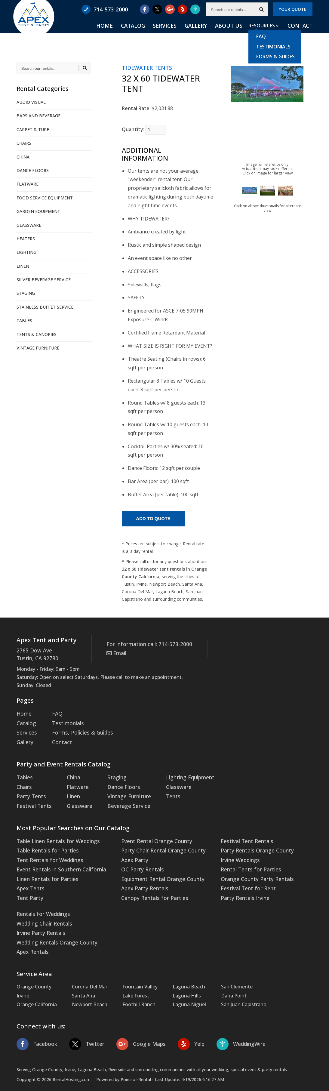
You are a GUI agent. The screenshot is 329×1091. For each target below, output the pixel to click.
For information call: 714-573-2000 (145, 644)
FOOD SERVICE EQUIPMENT (45, 198)
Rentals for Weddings (41, 902)
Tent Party (29, 887)
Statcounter (13, 1086)
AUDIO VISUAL (31, 102)
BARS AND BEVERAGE (38, 116)
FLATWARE (27, 184)
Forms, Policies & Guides (78, 730)
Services (179, 33)
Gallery (205, 33)
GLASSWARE (29, 225)
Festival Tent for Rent (232, 878)
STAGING (26, 293)
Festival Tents (33, 800)
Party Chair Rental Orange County (153, 843)
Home (127, 33)
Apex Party (126, 852)
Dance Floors (117, 782)
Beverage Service (121, 800)
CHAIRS (24, 143)
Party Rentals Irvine (229, 887)
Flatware (74, 782)
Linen (70, 791)
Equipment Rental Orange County (153, 869)
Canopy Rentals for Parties (144, 887)
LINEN (23, 266)
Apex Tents (29, 878)
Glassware (75, 800)
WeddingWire (233, 1029)
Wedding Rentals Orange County (54, 929)
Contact (300, 33)
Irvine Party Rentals (39, 920)
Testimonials (65, 721)
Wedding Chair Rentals (43, 911)
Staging (111, 773)
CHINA (23, 157)
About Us (234, 33)
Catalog (151, 33)
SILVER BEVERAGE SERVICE (44, 279)
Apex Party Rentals (135, 878)
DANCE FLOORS (33, 170)
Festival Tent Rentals (231, 834)
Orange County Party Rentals (240, 869)
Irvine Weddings (225, 852)
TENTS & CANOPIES (37, 334)
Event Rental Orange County (147, 834)
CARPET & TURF (33, 129)
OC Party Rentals (133, 860)
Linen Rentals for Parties (45, 869)
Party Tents (30, 791)
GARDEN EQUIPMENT (38, 211)
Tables (24, 773)
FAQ (55, 712)
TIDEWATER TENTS (147, 67)
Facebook (36, 1029)
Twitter (84, 1029)
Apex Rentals (31, 937)
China (70, 773)
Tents (164, 791)
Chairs (24, 782)
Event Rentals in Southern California (58, 860)
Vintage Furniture (122, 791)
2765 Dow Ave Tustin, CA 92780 (36, 654)
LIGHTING (26, 252)
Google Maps (136, 1029)
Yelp (184, 1029)
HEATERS (26, 239)
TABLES (24, 320)
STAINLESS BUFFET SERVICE (45, 307)
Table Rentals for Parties (45, 843)
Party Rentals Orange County (240, 843)
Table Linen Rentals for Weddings (55, 834)
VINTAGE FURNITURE (38, 348)
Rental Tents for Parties (234, 860)
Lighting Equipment (180, 773)
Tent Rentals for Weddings (47, 852)
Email (115, 652)
